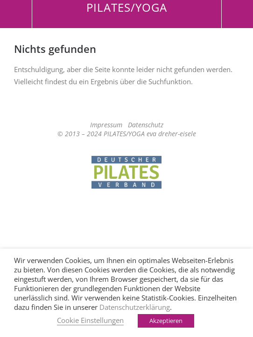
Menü (16, 14)
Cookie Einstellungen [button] (90, 320)
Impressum (106, 124)
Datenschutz (145, 124)
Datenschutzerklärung (134, 307)
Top (126, 213)
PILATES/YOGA (126, 7)
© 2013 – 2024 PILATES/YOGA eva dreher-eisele (126, 133)
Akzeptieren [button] (166, 320)
